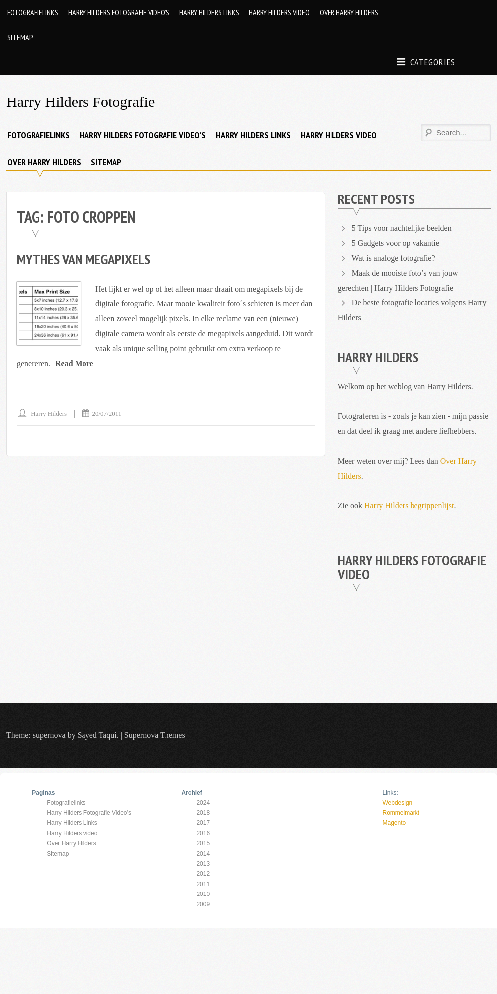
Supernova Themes (154, 735)
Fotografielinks (32, 12)
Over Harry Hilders (349, 12)
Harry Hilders (49, 413)
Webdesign (397, 802)
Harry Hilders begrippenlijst (409, 505)
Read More (74, 363)
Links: (390, 792)
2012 (203, 873)
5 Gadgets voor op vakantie (395, 243)
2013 (203, 863)
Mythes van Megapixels (83, 259)
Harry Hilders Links (209, 12)
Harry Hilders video (279, 12)
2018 (203, 812)
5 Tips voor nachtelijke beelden (402, 228)
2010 (203, 894)
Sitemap (20, 37)
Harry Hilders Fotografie (80, 102)
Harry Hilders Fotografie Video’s (118, 12)
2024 (203, 802)
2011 (203, 884)
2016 (203, 833)
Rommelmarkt (400, 812)
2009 (203, 904)
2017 (203, 822)
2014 (203, 853)
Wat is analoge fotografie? (393, 258)
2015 (203, 843)
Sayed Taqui (97, 735)
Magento (394, 822)
